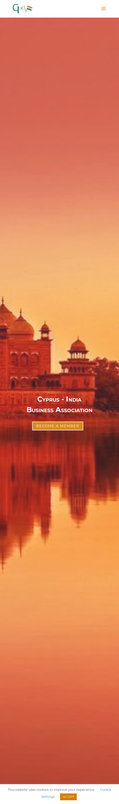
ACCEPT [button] (68, 796)
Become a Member (57, 426)
